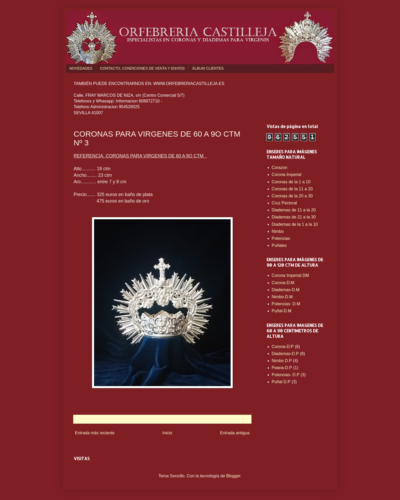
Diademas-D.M (286, 290)
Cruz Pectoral (284, 203)
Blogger (233, 476)
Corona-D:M (283, 283)
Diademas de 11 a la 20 (294, 210)
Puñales (279, 245)
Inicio (167, 433)
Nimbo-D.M (282, 297)
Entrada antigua (235, 433)
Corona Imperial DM (290, 275)
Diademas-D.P (285, 353)
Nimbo (278, 231)
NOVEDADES (81, 68)
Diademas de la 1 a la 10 (295, 224)
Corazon (279, 167)
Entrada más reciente (95, 433)
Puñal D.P (281, 382)
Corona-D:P (283, 346)
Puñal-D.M (282, 311)
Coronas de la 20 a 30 (292, 196)
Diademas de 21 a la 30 (294, 217)
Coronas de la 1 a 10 (291, 182)
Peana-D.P (282, 367)
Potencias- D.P (286, 375)
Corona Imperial (286, 174)
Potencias (281, 238)
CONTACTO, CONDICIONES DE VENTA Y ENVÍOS (142, 68)
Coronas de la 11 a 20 (292, 189)
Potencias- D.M (286, 304)
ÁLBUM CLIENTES (208, 68)
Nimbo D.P (282, 360)
